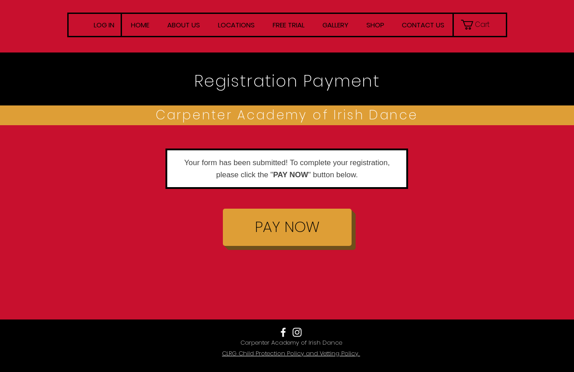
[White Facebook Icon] (283, 332)
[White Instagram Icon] (297, 332)
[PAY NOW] (287, 227)
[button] (479, 25)
